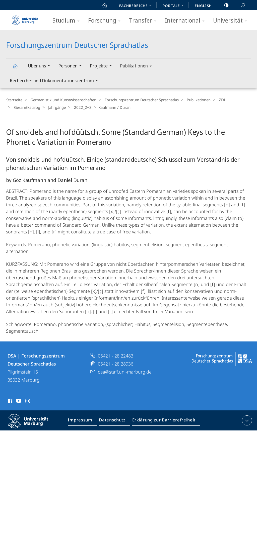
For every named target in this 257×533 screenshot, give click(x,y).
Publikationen (137, 66)
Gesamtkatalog (26, 107)
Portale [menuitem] (174, 6)
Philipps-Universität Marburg (32, 424)
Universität (231, 20)
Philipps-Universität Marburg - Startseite (25, 18)
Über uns (40, 66)
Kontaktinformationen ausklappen (246, 420)
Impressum (82, 421)
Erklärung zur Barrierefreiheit (162, 421)
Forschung (106, 20)
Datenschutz (113, 421)
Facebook (10, 401)
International (186, 20)
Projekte (102, 66)
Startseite (14, 99)
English (203, 5)
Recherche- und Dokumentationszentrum (55, 81)
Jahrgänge (54, 107)
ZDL (215, 99)
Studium (67, 20)
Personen (71, 66)
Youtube (18, 401)
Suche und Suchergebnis (240, 5)
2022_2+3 (78, 107)
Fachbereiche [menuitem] (136, 6)
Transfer (144, 20)
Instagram (28, 401)
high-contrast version (223, 5)
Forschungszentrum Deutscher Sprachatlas (18, 68)
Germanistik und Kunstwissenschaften (62, 99)
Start (101, 5)
